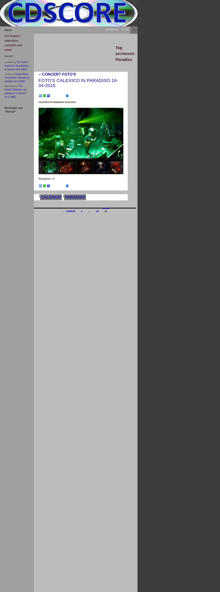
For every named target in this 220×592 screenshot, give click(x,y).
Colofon (124, 29)
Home (8, 30)
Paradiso (75, 197)
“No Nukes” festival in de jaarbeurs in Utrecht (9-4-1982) (17, 66)
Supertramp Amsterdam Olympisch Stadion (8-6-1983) (17, 78)
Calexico (51, 197)
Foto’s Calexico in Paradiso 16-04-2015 (78, 83)
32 (97, 211)
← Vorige (69, 211)
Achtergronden (112, 29)
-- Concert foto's (57, 74)
